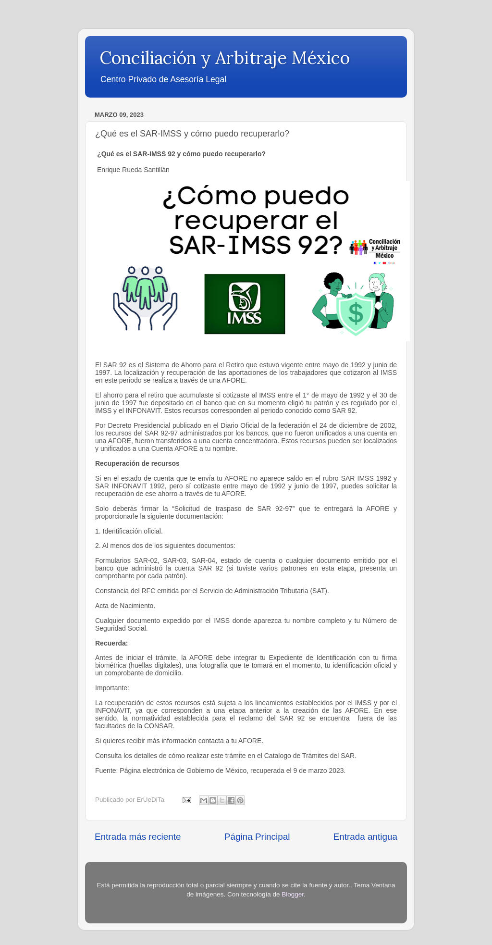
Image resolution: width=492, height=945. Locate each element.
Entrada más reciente (138, 837)
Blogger (293, 894)
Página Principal (257, 837)
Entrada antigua (365, 837)
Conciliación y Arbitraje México (224, 58)
